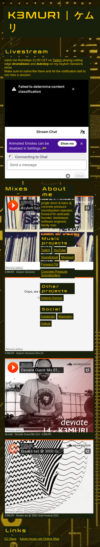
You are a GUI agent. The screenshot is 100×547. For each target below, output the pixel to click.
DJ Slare (10, 539)
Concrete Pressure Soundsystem (54, 273)
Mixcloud (67, 257)
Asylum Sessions (25, 272)
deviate (9, 434)
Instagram (48, 316)
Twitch (57, 60)
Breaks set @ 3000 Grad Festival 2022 (37, 515)
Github (46, 323)
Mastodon (65, 316)
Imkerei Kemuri (51, 298)
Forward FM (49, 264)
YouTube (59, 250)
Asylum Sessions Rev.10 (29, 353)
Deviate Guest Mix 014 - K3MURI (33, 434)
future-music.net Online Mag (39, 539)
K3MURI (9, 272)
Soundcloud (49, 257)
